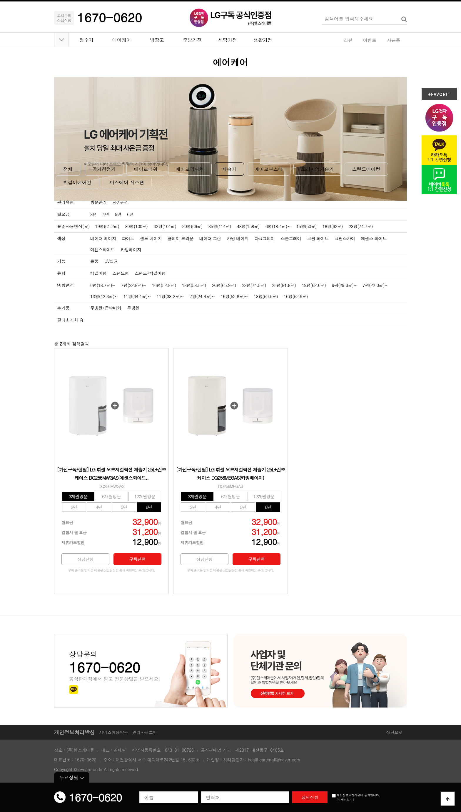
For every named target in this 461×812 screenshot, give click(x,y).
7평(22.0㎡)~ (375, 285)
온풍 (94, 261)
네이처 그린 (210, 238)
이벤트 (369, 40)
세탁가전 (227, 39)
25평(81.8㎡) (284, 285)
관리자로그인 (144, 732)
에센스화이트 (102, 250)
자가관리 (121, 202)
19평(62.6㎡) (314, 285)
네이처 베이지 (103, 238)
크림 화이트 (318, 238)
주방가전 (192, 39)
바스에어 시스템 (127, 182)
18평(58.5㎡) (194, 285)
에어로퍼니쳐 (190, 169)
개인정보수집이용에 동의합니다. (356, 795)
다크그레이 (264, 238)
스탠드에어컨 (366, 169)
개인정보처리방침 (74, 732)
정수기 (86, 39)
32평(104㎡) (164, 226)
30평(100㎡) (136, 226)
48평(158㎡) (248, 226)
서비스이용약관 (113, 732)
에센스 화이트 (374, 238)
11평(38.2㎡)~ (170, 296)
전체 (68, 169)
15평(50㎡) (306, 226)
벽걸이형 (98, 273)
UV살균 (111, 261)
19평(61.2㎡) (107, 226)
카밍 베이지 (238, 238)
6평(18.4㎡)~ (277, 226)
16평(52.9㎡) (296, 296)
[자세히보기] (345, 800)
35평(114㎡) (219, 226)
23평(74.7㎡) (361, 226)
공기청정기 (104, 169)
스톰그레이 (291, 238)
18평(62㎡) (333, 226)
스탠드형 (121, 273)
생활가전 (262, 39)
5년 (118, 214)
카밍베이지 (131, 250)
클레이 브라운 (180, 238)
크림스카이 (345, 238)
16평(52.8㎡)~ (234, 296)
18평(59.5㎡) (266, 296)
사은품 (393, 40)
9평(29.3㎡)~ (344, 285)
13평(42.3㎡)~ (104, 296)
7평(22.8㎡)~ (133, 285)
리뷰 (348, 40)
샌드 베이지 (151, 238)
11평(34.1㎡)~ (137, 296)
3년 (93, 214)
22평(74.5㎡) (254, 285)
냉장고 (157, 39)
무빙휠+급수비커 (105, 308)
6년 (130, 214)
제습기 (229, 169)
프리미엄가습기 (317, 169)
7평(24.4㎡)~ (202, 296)
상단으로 (394, 732)
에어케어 (121, 39)
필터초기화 (70, 320)
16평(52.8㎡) (164, 285)
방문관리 (98, 202)
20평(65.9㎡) (224, 285)
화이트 (128, 238)
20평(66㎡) (192, 226)
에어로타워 (146, 169)
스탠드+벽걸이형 (150, 273)
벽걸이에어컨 (77, 182)
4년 (106, 214)
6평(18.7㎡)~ (102, 285)
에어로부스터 (269, 169)
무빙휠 (133, 308)
